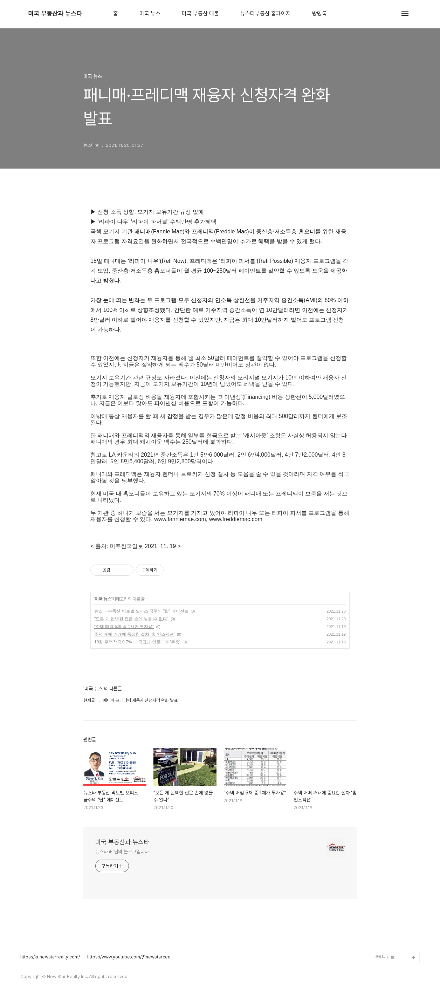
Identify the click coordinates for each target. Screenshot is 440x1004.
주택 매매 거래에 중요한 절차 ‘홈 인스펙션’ (134, 634)
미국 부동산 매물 (200, 14)
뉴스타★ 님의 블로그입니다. (122, 851)
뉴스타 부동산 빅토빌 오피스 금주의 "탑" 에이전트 (141, 611)
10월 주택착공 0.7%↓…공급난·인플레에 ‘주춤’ (137, 642)
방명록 (319, 14)
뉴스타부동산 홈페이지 (265, 14)
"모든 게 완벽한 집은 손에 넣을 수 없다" (131, 618)
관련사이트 (384, 957)
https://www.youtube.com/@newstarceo (129, 957)
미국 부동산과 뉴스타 (55, 13)
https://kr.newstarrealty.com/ (50, 957)
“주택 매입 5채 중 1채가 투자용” (124, 626)
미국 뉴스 (149, 14)
